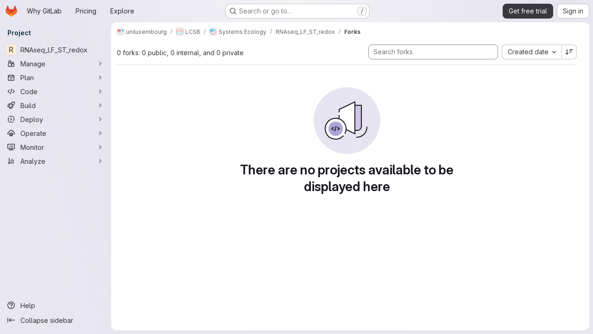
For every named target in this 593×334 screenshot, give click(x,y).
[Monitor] (55, 147)
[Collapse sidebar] (55, 320)
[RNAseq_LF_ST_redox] (55, 49)
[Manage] (55, 63)
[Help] (55, 305)
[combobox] (531, 52)
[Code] (55, 91)
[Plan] (55, 77)
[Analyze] (55, 160)
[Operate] (55, 133)
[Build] (55, 105)
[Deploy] (55, 119)
